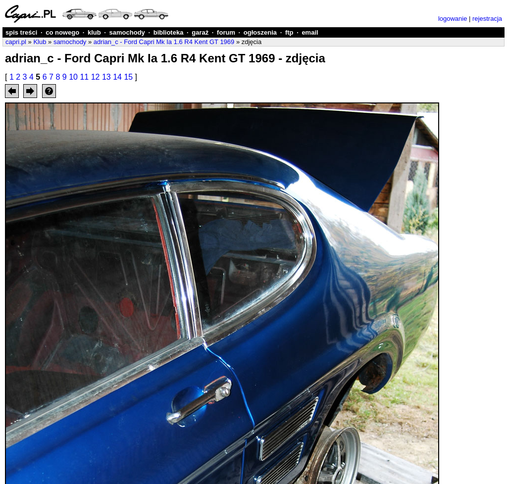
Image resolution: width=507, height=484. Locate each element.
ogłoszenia (260, 32)
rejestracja (487, 18)
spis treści (21, 32)
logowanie (452, 18)
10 (73, 77)
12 (95, 77)
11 (84, 77)
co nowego (62, 32)
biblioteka (168, 32)
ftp (289, 32)
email (310, 32)
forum (226, 32)
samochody (127, 32)
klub (94, 32)
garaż (200, 32)
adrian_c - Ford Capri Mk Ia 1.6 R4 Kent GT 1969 (164, 42)
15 (128, 77)
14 (117, 77)
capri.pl (15, 42)
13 (106, 77)
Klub (39, 42)
